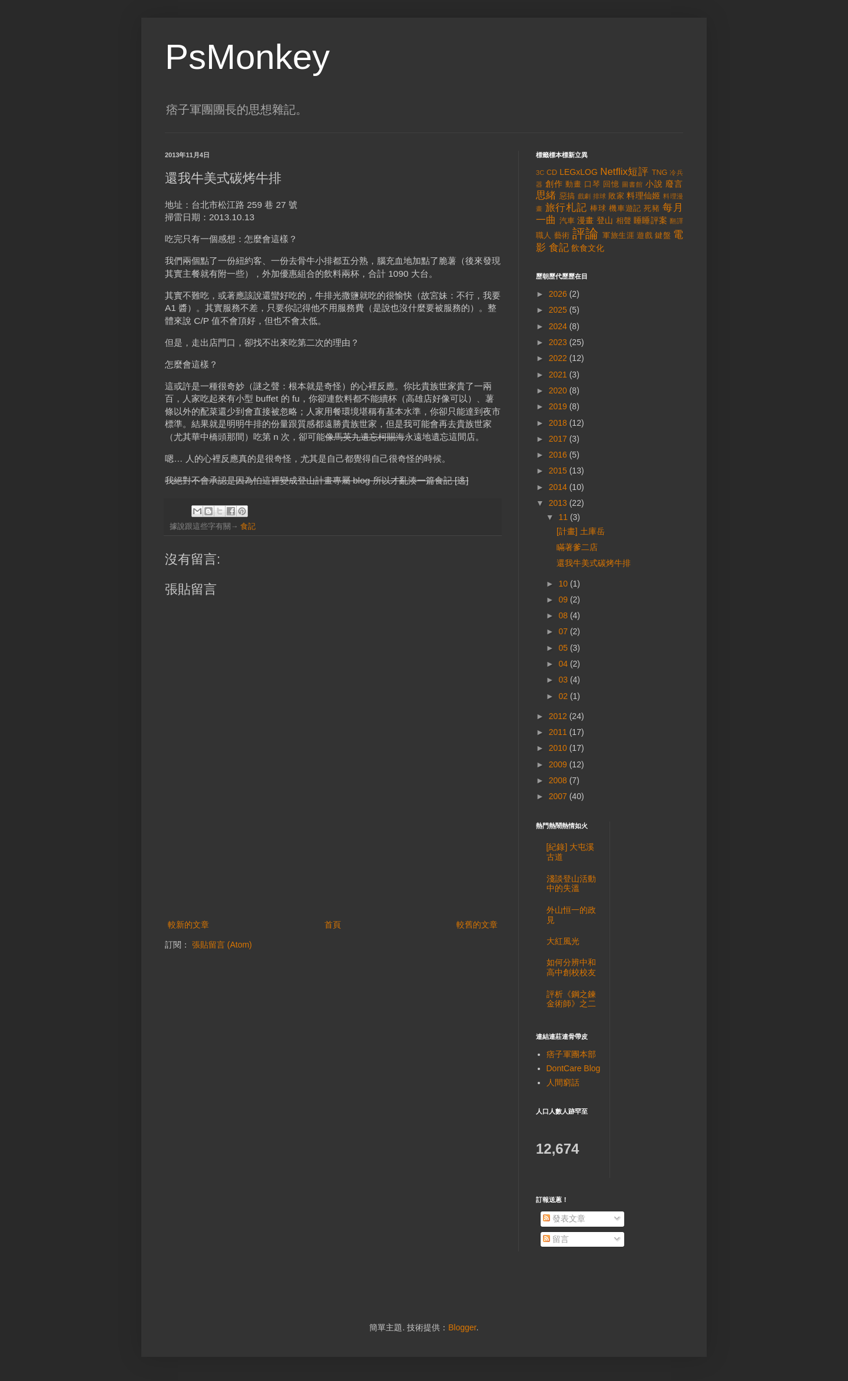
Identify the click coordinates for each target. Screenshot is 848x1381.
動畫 (573, 184)
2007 (559, 796)
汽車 (567, 221)
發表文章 (564, 1218)
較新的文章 (188, 924)
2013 (559, 503)
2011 (559, 732)
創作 (554, 183)
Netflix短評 (624, 171)
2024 (559, 326)
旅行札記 (566, 207)
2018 (559, 423)
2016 (559, 454)
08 (563, 615)
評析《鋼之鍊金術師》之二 (571, 999)
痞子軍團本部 (571, 1054)
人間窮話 (562, 1082)
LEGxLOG (578, 172)
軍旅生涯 (618, 235)
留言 (556, 1239)
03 (563, 679)
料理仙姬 (644, 195)
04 (563, 663)
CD (551, 172)
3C (540, 172)
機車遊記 (625, 208)
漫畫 (585, 220)
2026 (559, 294)
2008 (559, 780)
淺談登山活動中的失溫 (571, 883)
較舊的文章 (477, 924)
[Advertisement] (333, 885)
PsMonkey (247, 57)
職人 (544, 235)
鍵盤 (663, 235)
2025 (559, 309)
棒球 (598, 208)
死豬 (652, 208)
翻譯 (676, 220)
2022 (559, 358)
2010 (559, 748)
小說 (654, 183)
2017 (559, 438)
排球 (600, 196)
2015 (559, 470)
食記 (248, 526)
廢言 (674, 183)
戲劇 (584, 196)
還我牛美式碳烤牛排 (593, 563)
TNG (660, 172)
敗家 (616, 196)
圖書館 (632, 184)
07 (563, 631)
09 (563, 599)
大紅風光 (562, 941)
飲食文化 (587, 248)
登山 (605, 220)
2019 (559, 406)
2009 (559, 764)
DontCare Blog (573, 1068)
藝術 (562, 235)
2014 (559, 487)
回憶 (611, 184)
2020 (559, 390)
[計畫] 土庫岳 (580, 531)
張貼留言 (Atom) (222, 944)
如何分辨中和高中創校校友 (571, 967)
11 (563, 517)
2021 (559, 374)
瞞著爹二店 (577, 547)
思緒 (546, 195)
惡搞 (567, 196)
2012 (559, 716)
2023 (559, 342)
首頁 (332, 924)
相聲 (624, 221)
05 (563, 648)
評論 (585, 233)
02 (563, 696)
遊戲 (644, 235)
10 (563, 583)
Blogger (462, 1327)
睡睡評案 (650, 220)
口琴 (592, 184)
